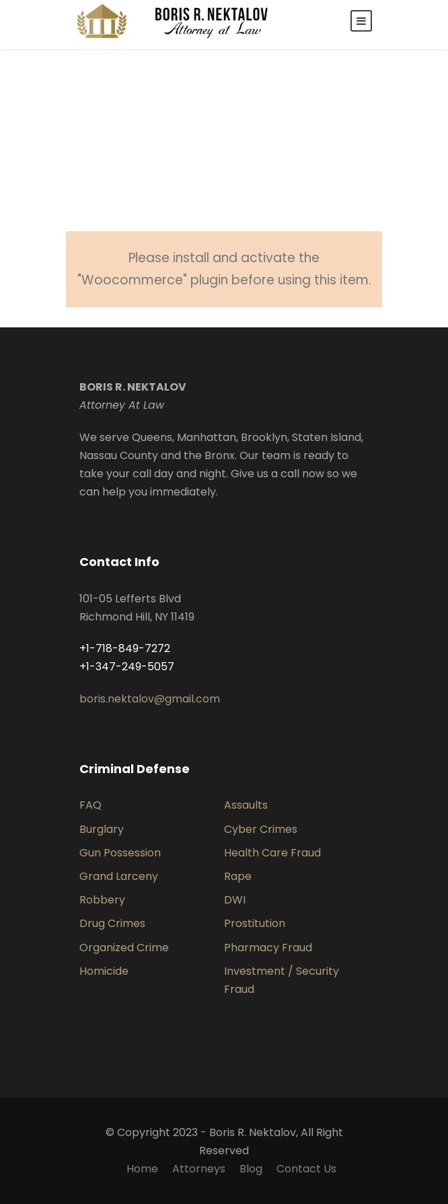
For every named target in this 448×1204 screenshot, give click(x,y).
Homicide (103, 971)
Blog (250, 1168)
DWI (235, 900)
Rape (238, 876)
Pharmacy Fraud (268, 947)
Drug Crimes (112, 923)
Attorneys (198, 1168)
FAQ (90, 805)
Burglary (101, 829)
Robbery (102, 900)
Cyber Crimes (260, 829)
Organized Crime (124, 947)
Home (142, 1168)
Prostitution (254, 923)
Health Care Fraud (272, 852)
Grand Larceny (118, 876)
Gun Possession (120, 852)
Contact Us (306, 1168)
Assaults (246, 805)
